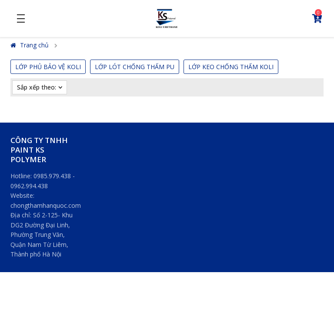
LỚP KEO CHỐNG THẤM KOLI (231, 67)
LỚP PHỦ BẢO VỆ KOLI (48, 67)
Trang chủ (29, 45)
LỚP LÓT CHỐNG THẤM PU (134, 67)
